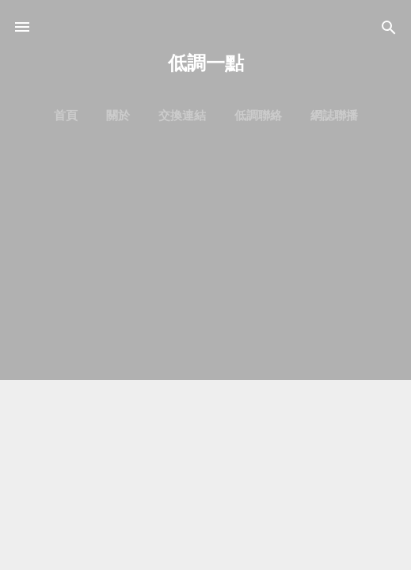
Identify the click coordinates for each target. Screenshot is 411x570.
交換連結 (182, 115)
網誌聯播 (334, 115)
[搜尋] (388, 29)
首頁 (66, 115)
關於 (118, 115)
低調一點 (206, 63)
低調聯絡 (258, 115)
